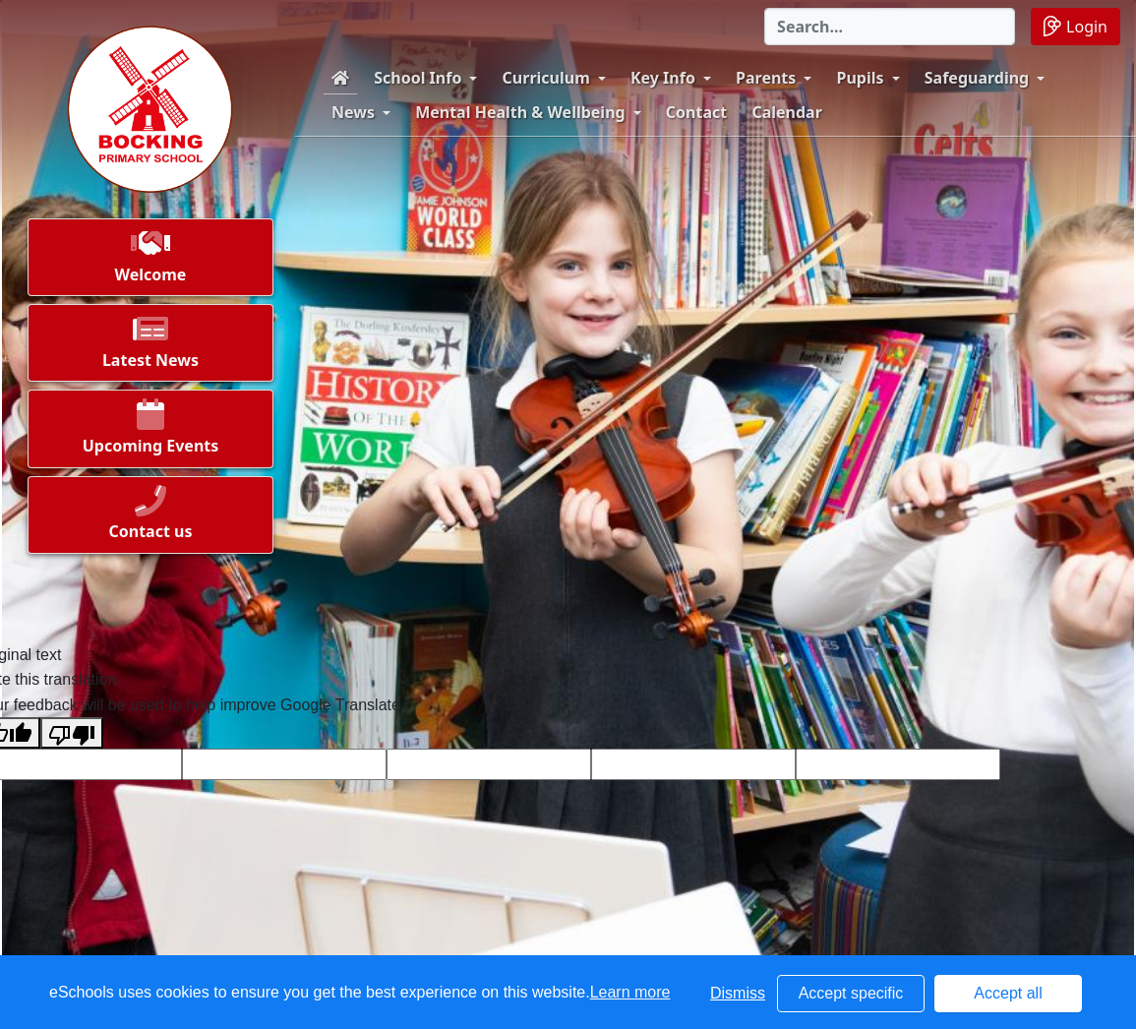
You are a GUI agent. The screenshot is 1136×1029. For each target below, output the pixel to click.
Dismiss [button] (737, 993)
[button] (150, 262)
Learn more (630, 992)
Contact (696, 112)
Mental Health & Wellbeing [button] (520, 112)
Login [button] (1075, 26)
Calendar (786, 112)
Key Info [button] (662, 78)
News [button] (353, 112)
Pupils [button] (860, 78)
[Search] (889, 26)
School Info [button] (417, 78)
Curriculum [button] (546, 78)
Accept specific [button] (851, 993)
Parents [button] (766, 78)
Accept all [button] (1008, 993)
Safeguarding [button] (977, 78)
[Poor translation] (71, 733)
